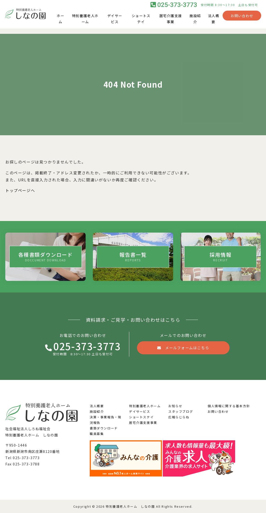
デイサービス (114, 21)
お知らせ (175, 406)
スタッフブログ (180, 411)
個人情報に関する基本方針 (229, 406)
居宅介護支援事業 (170, 21)
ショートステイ (141, 21)
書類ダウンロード (104, 428)
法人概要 (213, 21)
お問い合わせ (242, 18)
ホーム (60, 21)
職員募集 (97, 433)
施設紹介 (195, 21)
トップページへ (20, 190)
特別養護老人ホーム (85, 21)
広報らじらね (179, 417)
